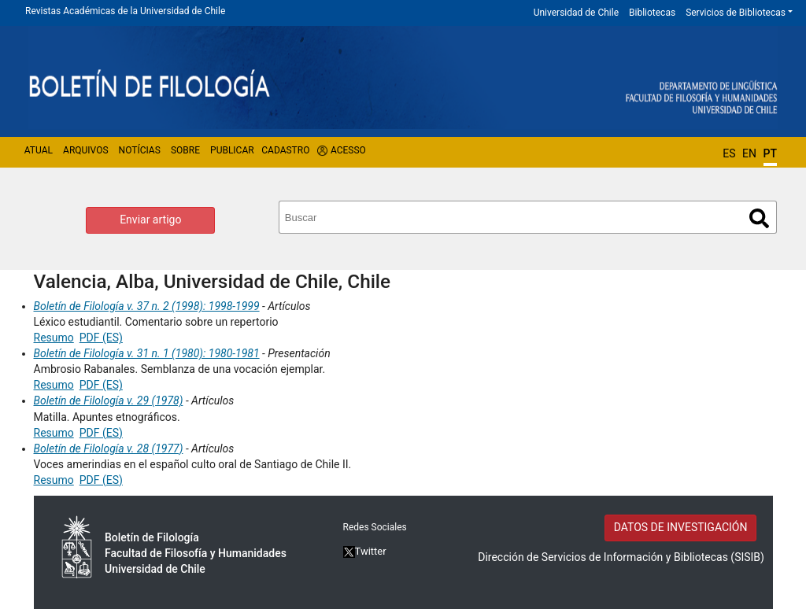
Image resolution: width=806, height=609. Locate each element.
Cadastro (285, 150)
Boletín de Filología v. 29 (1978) (108, 400)
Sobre (185, 150)
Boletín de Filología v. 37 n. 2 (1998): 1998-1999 (147, 306)
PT (770, 153)
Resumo (54, 337)
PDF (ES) (101, 337)
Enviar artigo (150, 219)
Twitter (364, 551)
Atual (38, 150)
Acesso (348, 150)
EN (749, 153)
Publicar (232, 150)
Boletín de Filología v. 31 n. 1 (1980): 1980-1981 (147, 353)
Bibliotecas (652, 12)
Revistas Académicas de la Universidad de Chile (125, 11)
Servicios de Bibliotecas (736, 12)
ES (729, 153)
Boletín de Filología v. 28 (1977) (108, 448)
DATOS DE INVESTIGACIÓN (681, 527)
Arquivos (85, 150)
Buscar (759, 218)
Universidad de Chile (576, 12)
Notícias (140, 150)
